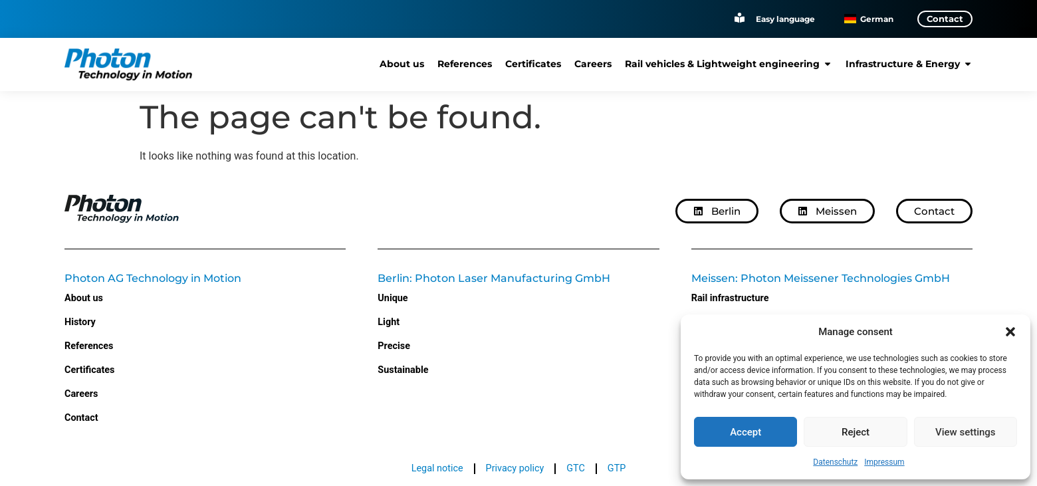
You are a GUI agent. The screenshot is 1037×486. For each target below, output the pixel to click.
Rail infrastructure (730, 298)
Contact (81, 418)
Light (389, 322)
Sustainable (403, 370)
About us (83, 298)
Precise (394, 346)
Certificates (89, 370)
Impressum (884, 462)
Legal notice (437, 468)
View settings (965, 432)
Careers (81, 394)
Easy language (785, 18)
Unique (392, 298)
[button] (1010, 331)
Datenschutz (835, 462)
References (88, 346)
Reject (855, 432)
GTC (575, 468)
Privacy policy (515, 468)
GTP (617, 468)
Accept (745, 432)
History (80, 322)
